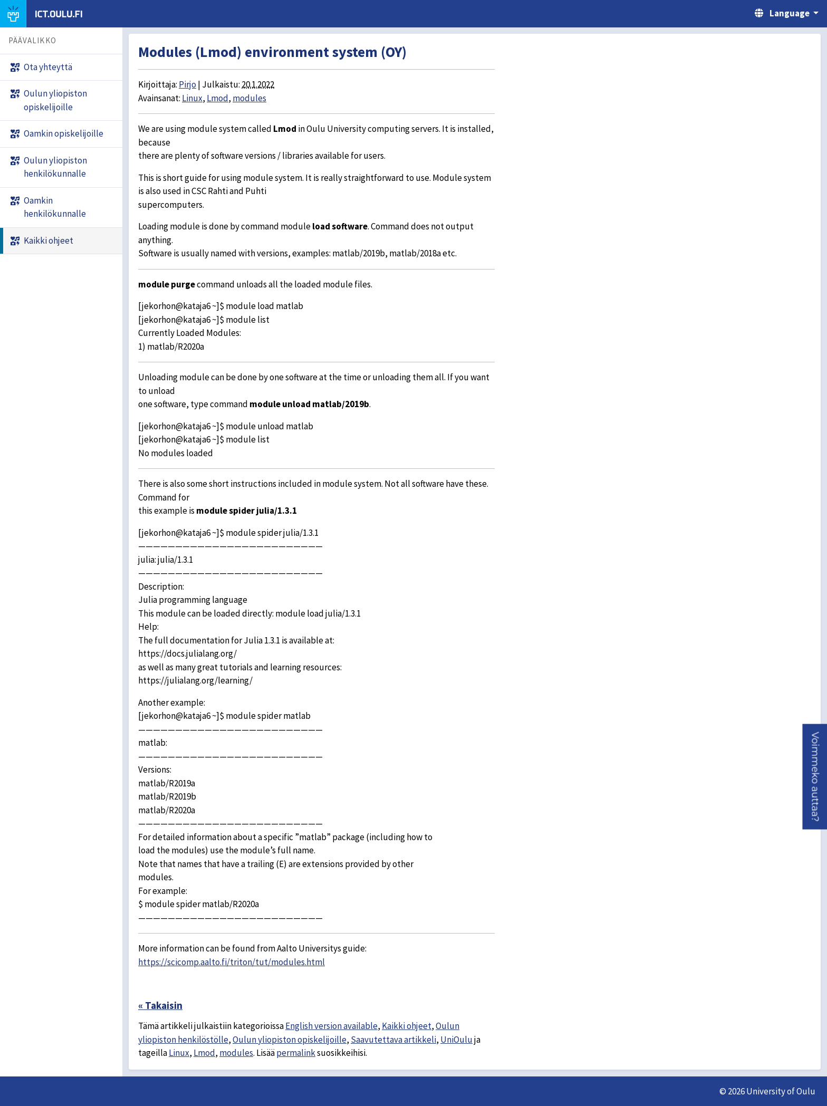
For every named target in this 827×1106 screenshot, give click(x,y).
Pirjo (187, 84)
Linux (192, 98)
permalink (295, 1053)
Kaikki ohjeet (406, 1026)
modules (249, 98)
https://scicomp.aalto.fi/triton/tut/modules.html (231, 962)
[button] (814, 776)
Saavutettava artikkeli (393, 1039)
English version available (331, 1026)
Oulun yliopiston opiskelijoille (290, 1039)
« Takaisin (160, 1005)
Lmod (217, 98)
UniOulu (456, 1039)
